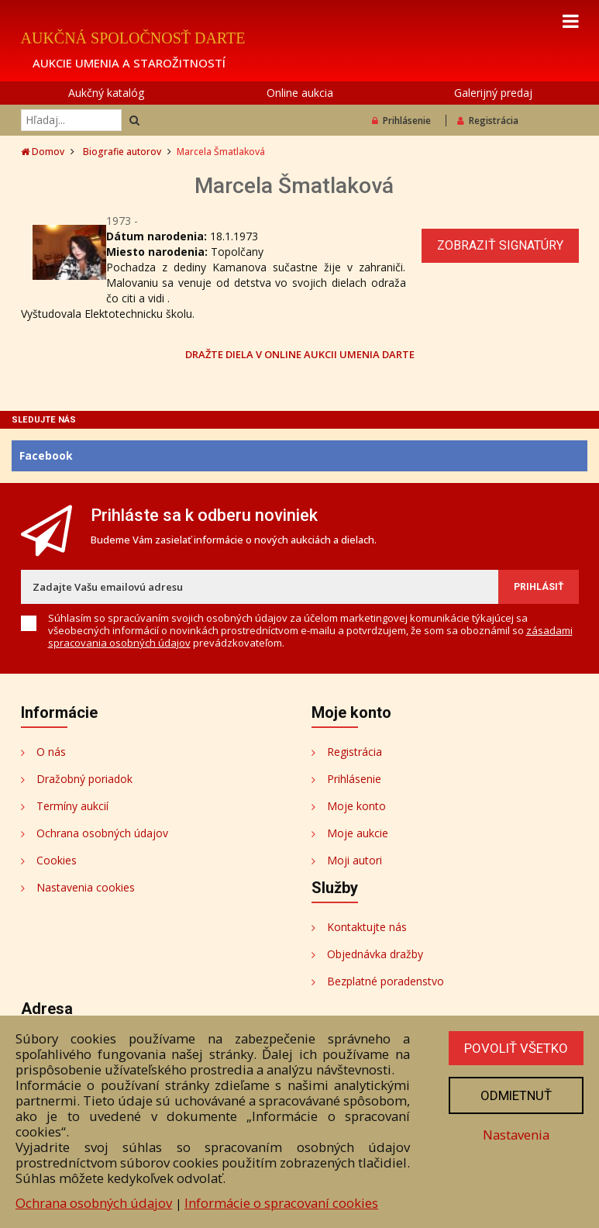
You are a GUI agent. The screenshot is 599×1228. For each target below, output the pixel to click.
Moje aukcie (357, 833)
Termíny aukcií (72, 806)
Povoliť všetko (516, 1048)
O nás (51, 751)
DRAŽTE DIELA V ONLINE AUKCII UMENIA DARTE (300, 353)
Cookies (56, 860)
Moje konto (356, 806)
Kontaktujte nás (367, 926)
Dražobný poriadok (84, 778)
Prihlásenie (401, 120)
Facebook (46, 455)
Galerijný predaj (493, 92)
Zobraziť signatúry (500, 245)
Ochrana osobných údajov (102, 833)
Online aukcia (300, 92)
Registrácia (487, 120)
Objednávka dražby (375, 954)
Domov (42, 151)
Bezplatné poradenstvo (385, 981)
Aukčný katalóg (106, 92)
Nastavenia (516, 1134)
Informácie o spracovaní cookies (281, 1203)
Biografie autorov (122, 151)
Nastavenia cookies (85, 887)
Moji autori (354, 860)
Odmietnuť (516, 1095)
